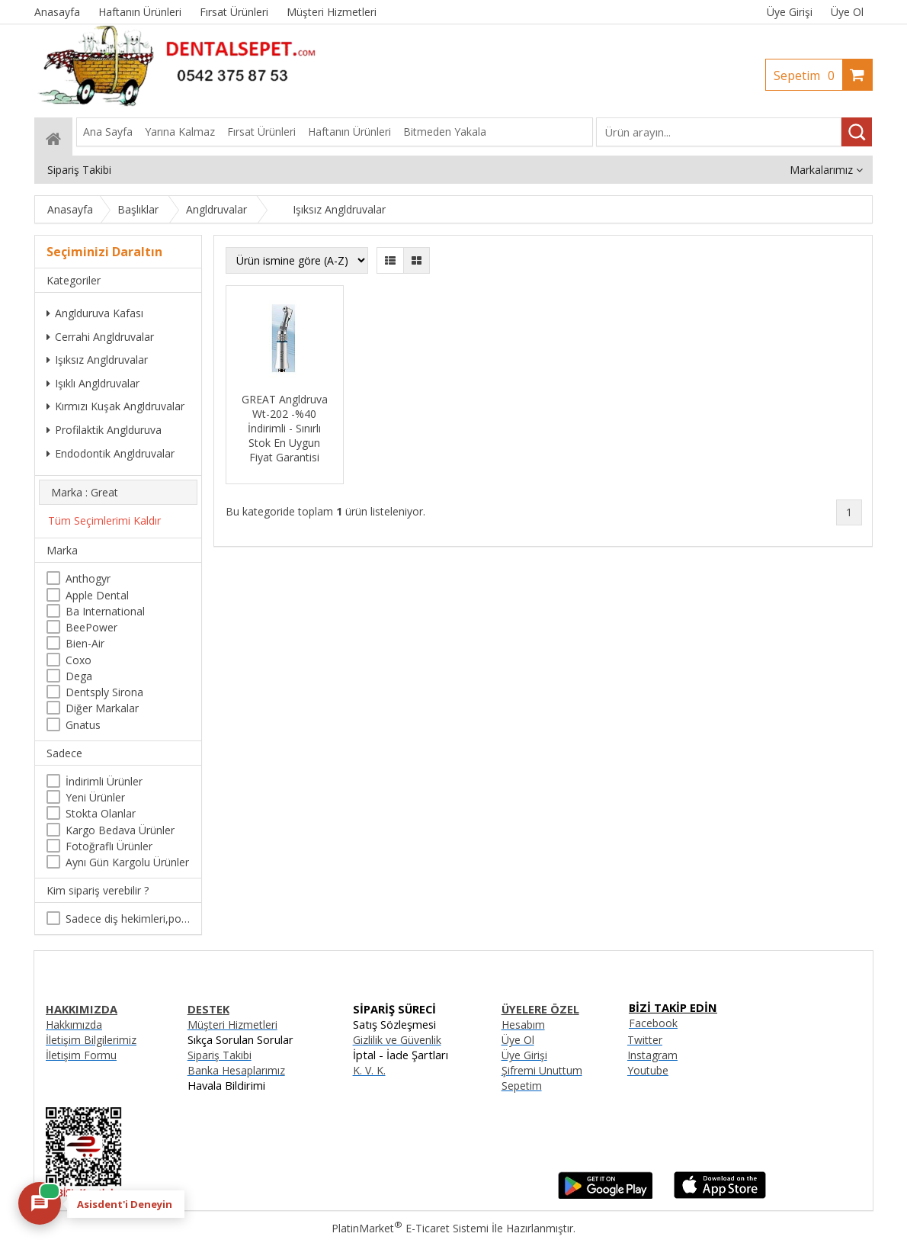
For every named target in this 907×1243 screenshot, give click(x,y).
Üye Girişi (789, 12)
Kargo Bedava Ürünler (120, 830)
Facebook (653, 1023)
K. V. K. (369, 1070)
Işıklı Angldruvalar (92, 383)
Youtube (647, 1070)
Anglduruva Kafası (94, 313)
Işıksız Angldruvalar (97, 359)
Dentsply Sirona (104, 692)
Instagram (652, 1055)
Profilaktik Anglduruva (104, 429)
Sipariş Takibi (219, 1055)
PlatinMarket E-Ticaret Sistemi (410, 1228)
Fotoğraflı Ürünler (109, 846)
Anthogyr (88, 578)
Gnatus (83, 725)
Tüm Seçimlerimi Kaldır (104, 520)
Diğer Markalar (102, 708)
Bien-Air (85, 643)
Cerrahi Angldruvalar (100, 336)
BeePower (91, 627)
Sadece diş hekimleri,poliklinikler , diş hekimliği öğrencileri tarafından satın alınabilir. (128, 918)
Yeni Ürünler (95, 797)
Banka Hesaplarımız (236, 1070)
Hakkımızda (74, 1024)
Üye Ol (847, 12)
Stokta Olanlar (101, 813)
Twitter (644, 1040)
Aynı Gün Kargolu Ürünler (127, 862)
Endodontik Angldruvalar (110, 453)
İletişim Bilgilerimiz (91, 1040)
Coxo (78, 660)
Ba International (105, 611)
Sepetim (808, 75)
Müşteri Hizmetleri (232, 1024)
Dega (79, 676)
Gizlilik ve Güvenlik (397, 1040)
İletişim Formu (81, 1055)
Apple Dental (97, 595)
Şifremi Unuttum (542, 1070)
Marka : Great (84, 492)
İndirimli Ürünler (104, 781)
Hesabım (523, 1024)
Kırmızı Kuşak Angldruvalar (115, 406)
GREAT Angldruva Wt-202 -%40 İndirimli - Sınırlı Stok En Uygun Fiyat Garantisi (285, 428)
